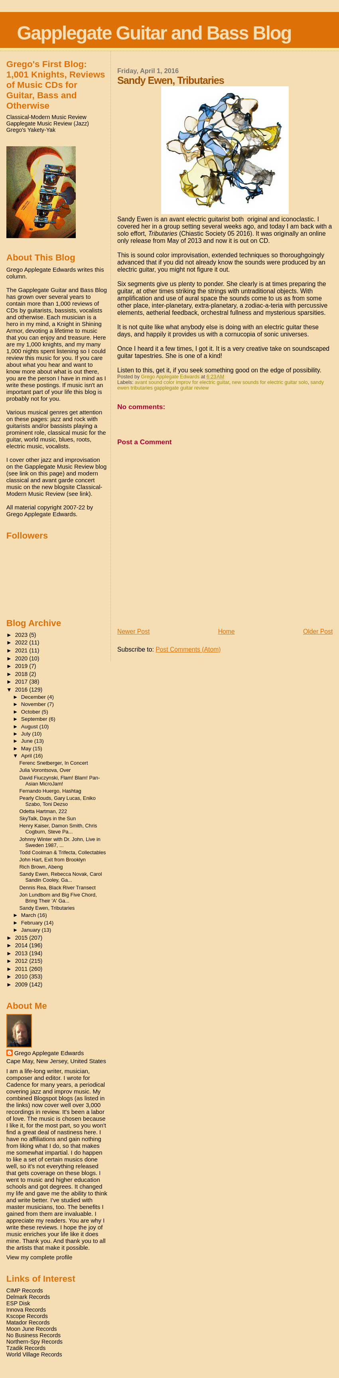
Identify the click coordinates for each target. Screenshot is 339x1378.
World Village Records (34, 1354)
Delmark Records (28, 1297)
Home (226, 631)
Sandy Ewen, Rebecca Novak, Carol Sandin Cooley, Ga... (61, 877)
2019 (22, 666)
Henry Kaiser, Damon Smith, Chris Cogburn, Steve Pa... (58, 829)
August (30, 727)
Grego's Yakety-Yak (30, 130)
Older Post (318, 631)
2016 (22, 689)
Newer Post (133, 631)
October (31, 712)
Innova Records (26, 1309)
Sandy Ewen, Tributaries (47, 908)
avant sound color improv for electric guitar (182, 382)
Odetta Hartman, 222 (43, 811)
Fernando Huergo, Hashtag (50, 791)
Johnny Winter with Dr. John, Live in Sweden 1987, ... (60, 842)
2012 (22, 961)
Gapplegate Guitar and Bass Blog (154, 33)
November (34, 704)
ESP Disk (18, 1303)
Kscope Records (27, 1316)
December (34, 697)
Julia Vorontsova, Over (45, 770)
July (26, 734)
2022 (22, 642)
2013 (22, 953)
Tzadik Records (26, 1348)
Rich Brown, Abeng (41, 867)
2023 (22, 635)
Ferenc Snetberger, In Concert (54, 763)
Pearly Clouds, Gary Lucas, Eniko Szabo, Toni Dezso (58, 801)
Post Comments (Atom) (188, 649)
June (27, 741)
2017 (22, 681)
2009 (22, 984)
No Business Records (33, 1335)
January (31, 930)
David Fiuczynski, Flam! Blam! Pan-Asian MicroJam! (60, 781)
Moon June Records (31, 1329)
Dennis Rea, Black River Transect (58, 888)
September (35, 719)
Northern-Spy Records (34, 1341)
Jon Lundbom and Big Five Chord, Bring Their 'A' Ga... (58, 898)
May (27, 749)
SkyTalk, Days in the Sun (48, 818)
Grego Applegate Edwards (49, 1053)
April (27, 756)
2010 (22, 976)
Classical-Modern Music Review (46, 117)
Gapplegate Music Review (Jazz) (47, 123)
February (32, 923)
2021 (22, 650)
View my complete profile (39, 1257)
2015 (22, 938)
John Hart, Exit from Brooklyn (53, 860)
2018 (22, 674)
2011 (22, 969)
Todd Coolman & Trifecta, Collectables (63, 852)
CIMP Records (24, 1290)
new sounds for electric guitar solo (269, 382)
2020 (22, 658)
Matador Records (28, 1322)
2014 (22, 945)
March (29, 915)
